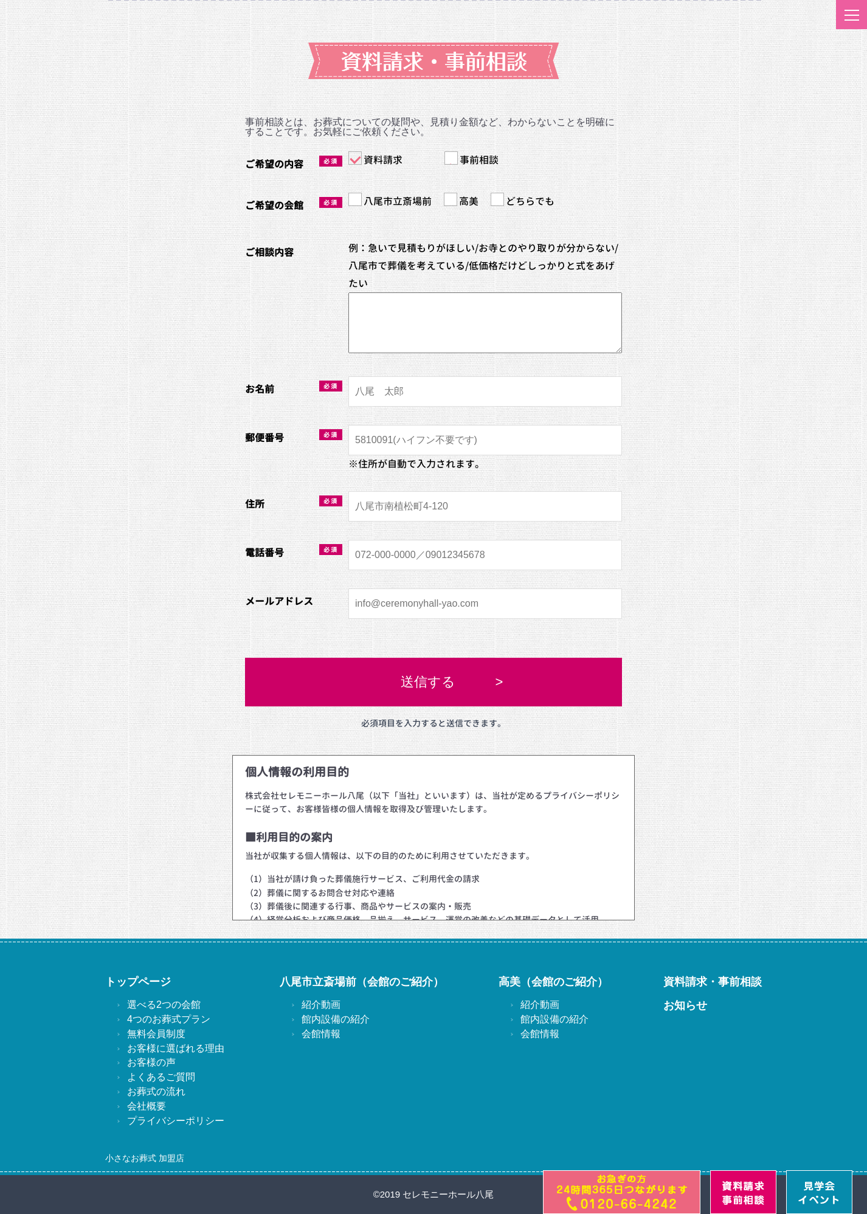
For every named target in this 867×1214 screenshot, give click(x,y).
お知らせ (685, 1005)
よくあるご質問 (161, 1077)
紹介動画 (321, 1004)
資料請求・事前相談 (712, 982)
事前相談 (471, 159)
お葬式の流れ (156, 1091)
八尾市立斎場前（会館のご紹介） (362, 982)
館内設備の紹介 (336, 1019)
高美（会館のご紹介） (553, 982)
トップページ (138, 982)
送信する (428, 681)
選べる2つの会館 (164, 1004)
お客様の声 (151, 1062)
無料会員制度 (156, 1034)
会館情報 (321, 1034)
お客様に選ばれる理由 (175, 1048)
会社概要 (146, 1106)
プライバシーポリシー (175, 1121)
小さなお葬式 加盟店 (144, 1158)
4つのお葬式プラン (168, 1019)
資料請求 (375, 159)
